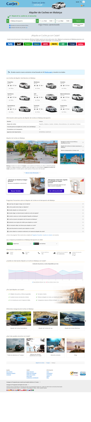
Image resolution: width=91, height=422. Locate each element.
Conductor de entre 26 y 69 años (19, 27)
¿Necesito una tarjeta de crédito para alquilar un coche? (23, 222)
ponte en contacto (48, 235)
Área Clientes (9, 371)
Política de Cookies (31, 374)
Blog (48, 377)
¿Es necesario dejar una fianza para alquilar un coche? (22, 225)
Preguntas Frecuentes (37, 235)
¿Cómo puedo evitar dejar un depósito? (19, 207)
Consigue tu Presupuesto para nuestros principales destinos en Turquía (22, 382)
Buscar (78, 21)
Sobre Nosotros (30, 371)
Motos (48, 376)
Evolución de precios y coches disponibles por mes (45, 263)
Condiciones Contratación (32, 377)
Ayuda (77, 2)
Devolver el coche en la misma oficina (19, 25)
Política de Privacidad (31, 373)
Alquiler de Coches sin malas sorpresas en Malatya (71, 146)
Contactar (8, 374)
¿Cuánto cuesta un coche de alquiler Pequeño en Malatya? (23, 216)
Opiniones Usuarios (10, 373)
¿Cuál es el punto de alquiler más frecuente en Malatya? (23, 219)
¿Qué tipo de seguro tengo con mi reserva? (19, 204)
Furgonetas (49, 374)
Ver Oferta (11, 88)
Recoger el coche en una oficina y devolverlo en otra (69, 142)
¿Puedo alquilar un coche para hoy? (18, 210)
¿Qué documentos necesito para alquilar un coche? (21, 228)
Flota (48, 371)
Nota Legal (29, 376)
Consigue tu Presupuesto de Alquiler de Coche (16, 384)
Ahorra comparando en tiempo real (70, 150)
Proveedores (49, 373)
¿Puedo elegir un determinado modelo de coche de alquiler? (24, 213)
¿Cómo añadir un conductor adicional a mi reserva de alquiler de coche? (27, 231)
